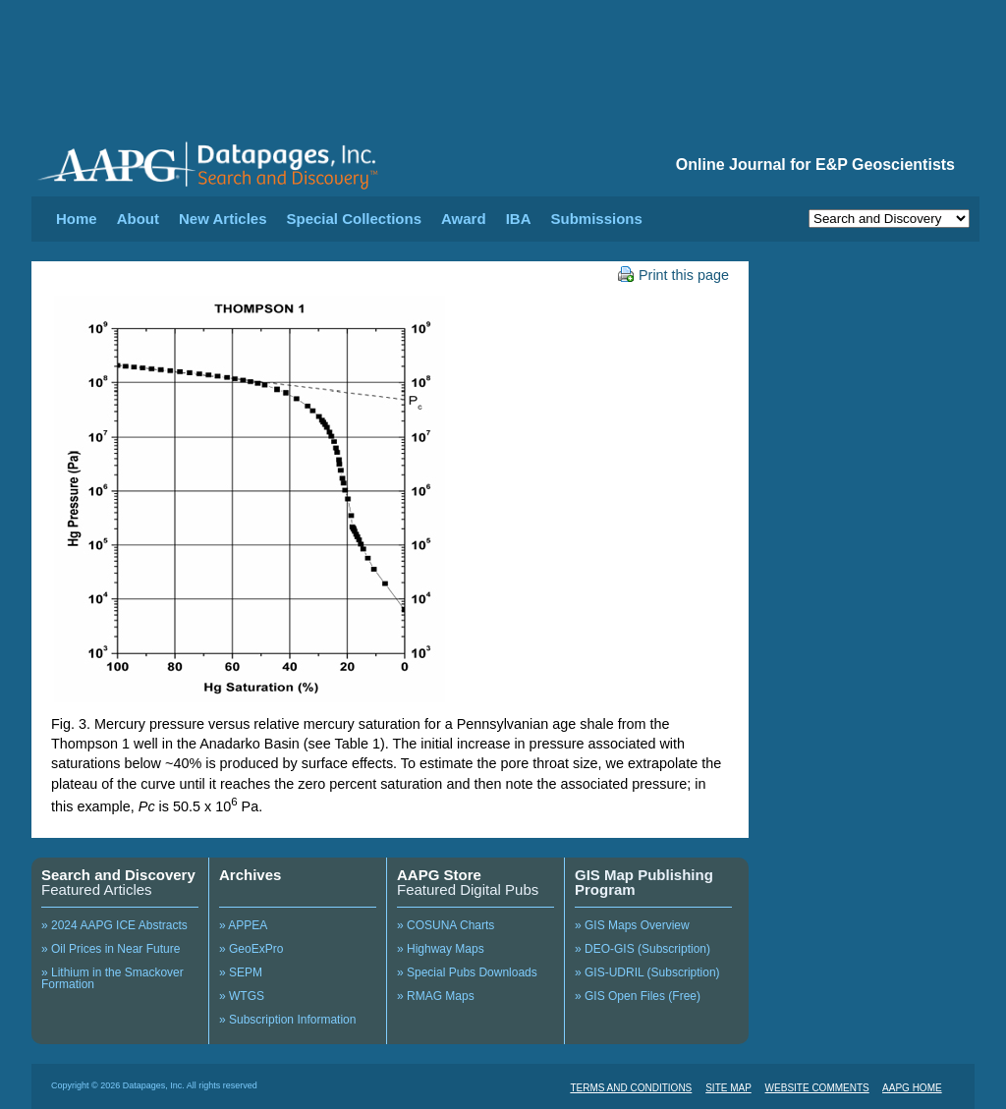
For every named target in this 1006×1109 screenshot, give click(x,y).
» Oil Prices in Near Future (110, 949)
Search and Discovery (118, 874)
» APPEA (243, 925)
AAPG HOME (912, 1087)
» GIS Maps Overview (632, 925)
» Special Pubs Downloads (467, 972)
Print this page (673, 275)
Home (76, 218)
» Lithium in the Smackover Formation (112, 978)
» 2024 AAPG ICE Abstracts (114, 925)
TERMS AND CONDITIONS (631, 1087)
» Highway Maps (440, 949)
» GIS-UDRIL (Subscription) (647, 972)
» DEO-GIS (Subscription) (642, 949)
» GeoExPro (251, 949)
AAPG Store (439, 874)
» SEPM (240, 972)
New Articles (222, 218)
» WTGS (241, 996)
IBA (518, 218)
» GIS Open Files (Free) (637, 996)
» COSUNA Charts (445, 925)
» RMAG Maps (436, 996)
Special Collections (354, 218)
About (138, 218)
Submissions (596, 218)
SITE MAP (728, 1087)
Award (463, 218)
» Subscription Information (287, 1019)
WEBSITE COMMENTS (817, 1087)
